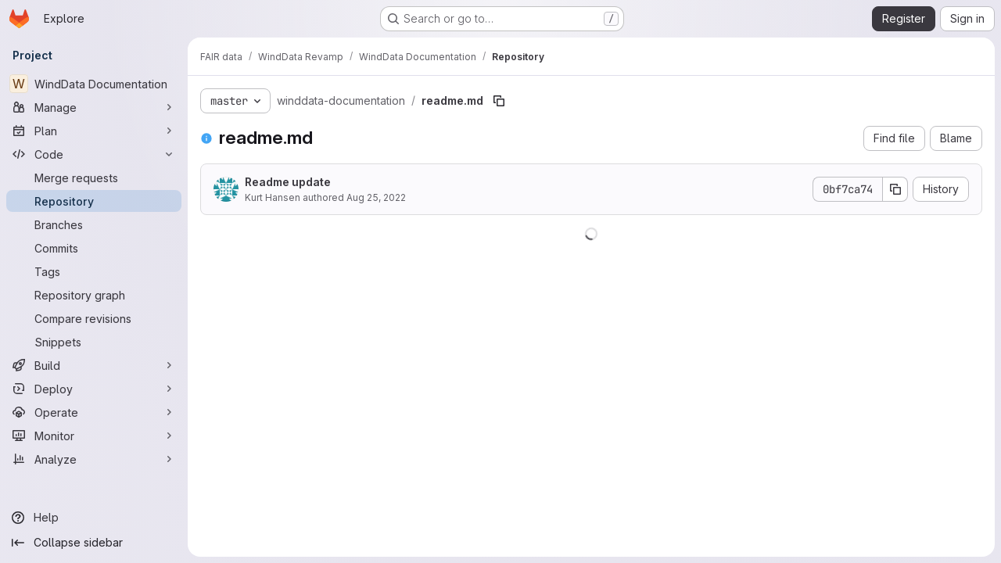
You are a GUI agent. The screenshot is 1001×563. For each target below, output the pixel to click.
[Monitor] (93, 435)
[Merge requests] (93, 177)
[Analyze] (93, 459)
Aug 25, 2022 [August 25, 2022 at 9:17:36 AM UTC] (376, 197)
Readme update (288, 181)
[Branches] (93, 224)
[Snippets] (93, 342)
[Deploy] (93, 389)
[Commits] (93, 248)
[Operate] (93, 412)
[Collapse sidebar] (93, 543)
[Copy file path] (498, 100)
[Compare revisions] (93, 318)
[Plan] (93, 131)
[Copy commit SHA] (895, 189)
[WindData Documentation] (93, 84)
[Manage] (93, 107)
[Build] (93, 365)
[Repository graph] (93, 295)
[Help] (93, 518)
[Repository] (93, 201)
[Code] (93, 154)
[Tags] (93, 271)
